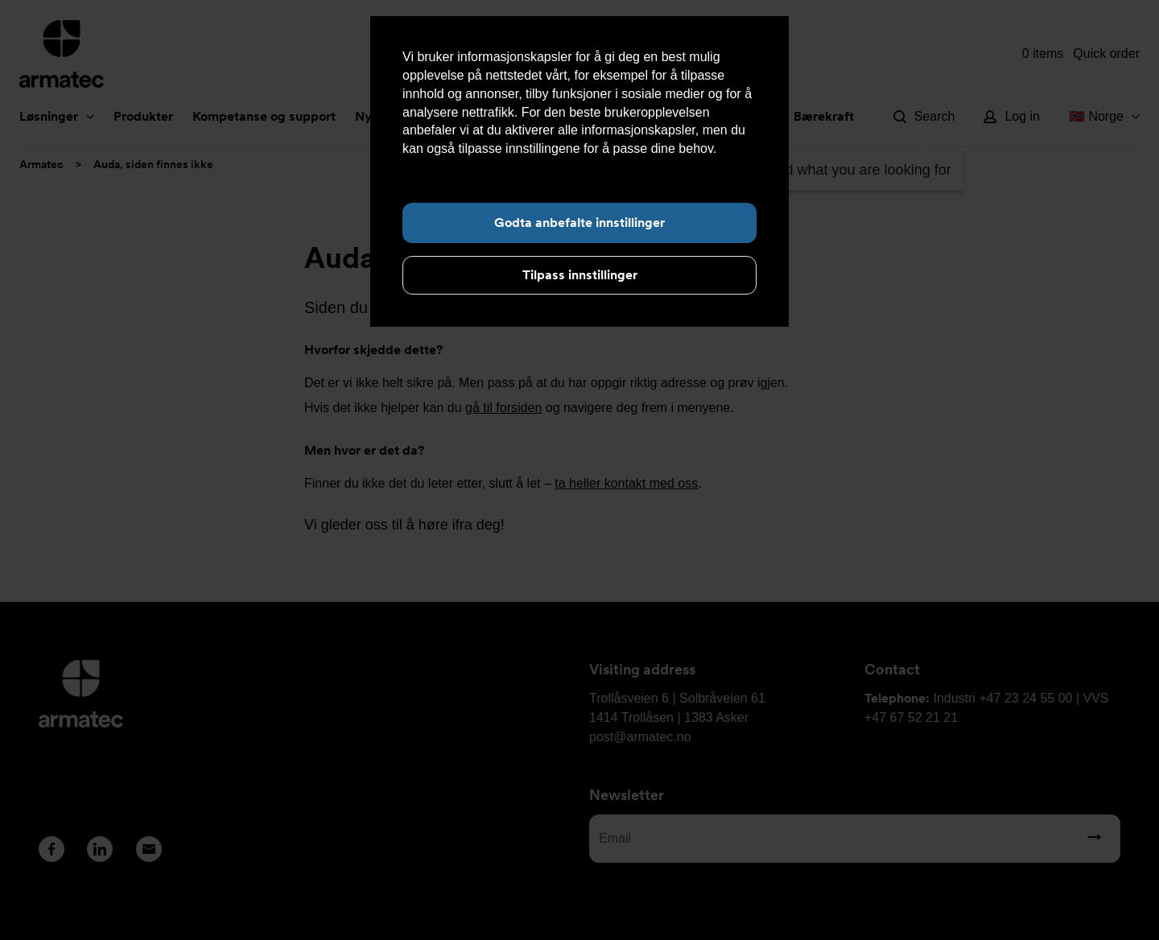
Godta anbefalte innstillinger (579, 222)
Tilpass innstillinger (579, 274)
